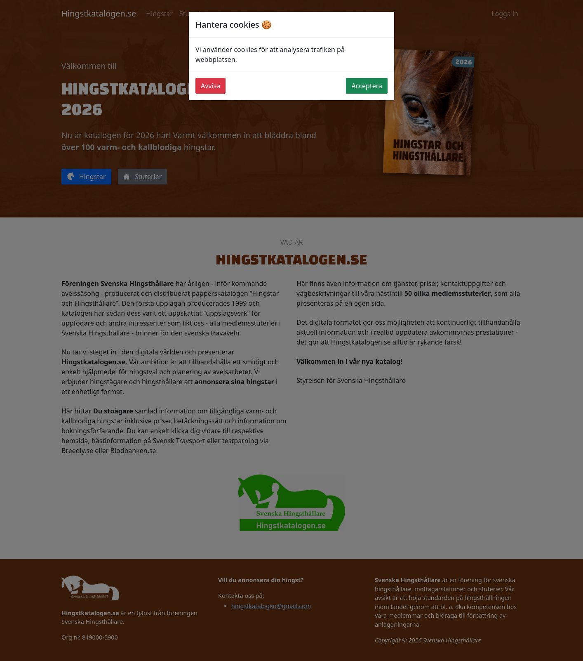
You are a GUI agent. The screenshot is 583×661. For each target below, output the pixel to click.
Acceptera (366, 85)
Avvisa (210, 85)
